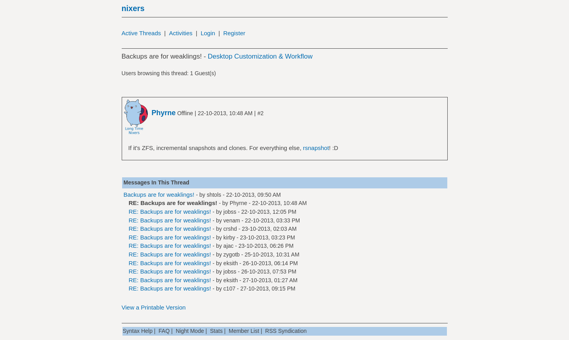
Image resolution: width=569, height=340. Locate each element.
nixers (133, 8)
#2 (260, 113)
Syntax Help (138, 331)
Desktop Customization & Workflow (260, 56)
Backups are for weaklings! (159, 194)
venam (231, 220)
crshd (230, 229)
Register (234, 33)
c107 (229, 288)
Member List (244, 331)
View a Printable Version (154, 307)
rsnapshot (316, 147)
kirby (229, 237)
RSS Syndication (286, 331)
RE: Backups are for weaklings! (170, 211)
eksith (230, 263)
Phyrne (238, 203)
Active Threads (141, 33)
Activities (180, 33)
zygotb (231, 254)
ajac (228, 246)
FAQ (164, 331)
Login (208, 33)
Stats (216, 331)
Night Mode (190, 331)
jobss (229, 212)
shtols (214, 195)
